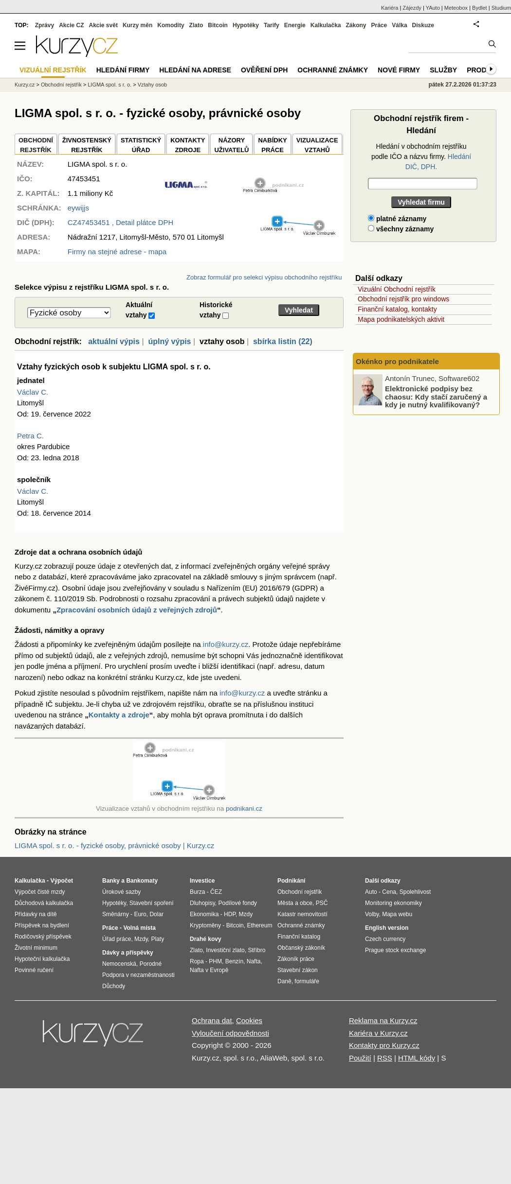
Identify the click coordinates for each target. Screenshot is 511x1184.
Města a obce (294, 903)
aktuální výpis (114, 341)
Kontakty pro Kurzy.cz (384, 1045)
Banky (111, 880)
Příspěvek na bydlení (42, 925)
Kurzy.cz (25, 84)
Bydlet (479, 8)
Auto (371, 891)
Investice (202, 880)
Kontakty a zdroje (119, 715)
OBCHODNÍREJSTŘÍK (35, 145)
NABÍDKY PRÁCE (272, 145)
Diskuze (423, 25)
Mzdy (141, 939)
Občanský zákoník (301, 947)
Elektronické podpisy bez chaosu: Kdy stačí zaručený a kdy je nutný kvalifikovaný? (436, 396)
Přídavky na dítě (36, 914)
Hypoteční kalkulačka (42, 959)
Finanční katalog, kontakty (397, 309)
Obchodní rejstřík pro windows (403, 299)
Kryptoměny (205, 925)
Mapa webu (397, 914)
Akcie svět (103, 25)
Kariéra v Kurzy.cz (378, 1033)
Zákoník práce (295, 959)
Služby (443, 70)
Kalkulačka (325, 25)
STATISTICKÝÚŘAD (141, 145)
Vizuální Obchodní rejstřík (397, 289)
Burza (197, 891)
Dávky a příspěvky (127, 952)
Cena (389, 891)
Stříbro (256, 950)
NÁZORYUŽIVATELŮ (231, 145)
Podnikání (291, 880)
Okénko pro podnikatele (397, 361)
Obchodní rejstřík (61, 84)
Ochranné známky (332, 70)
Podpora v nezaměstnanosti (138, 975)
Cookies (249, 1020)
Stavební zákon (297, 970)
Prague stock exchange (395, 950)
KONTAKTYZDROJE (187, 145)
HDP (230, 914)
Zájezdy (411, 8)
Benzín (234, 961)
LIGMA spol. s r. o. (109, 84)
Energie (295, 25)
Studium (501, 8)
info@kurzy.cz (225, 644)
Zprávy (44, 25)
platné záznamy (397, 219)
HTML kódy (416, 1058)
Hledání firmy (123, 70)
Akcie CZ (71, 25)
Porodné (151, 963)
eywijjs (78, 208)
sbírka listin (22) (282, 341)
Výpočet (61, 880)
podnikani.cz (244, 808)
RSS (384, 1058)
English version (386, 927)
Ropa (197, 961)
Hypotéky (246, 25)
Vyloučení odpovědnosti (230, 1033)
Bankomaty (142, 880)
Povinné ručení (34, 970)
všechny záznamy (401, 229)
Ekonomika (204, 914)
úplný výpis (169, 341)
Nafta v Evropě (209, 970)
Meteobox (456, 8)
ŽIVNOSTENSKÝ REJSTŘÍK (86, 145)
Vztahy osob (152, 84)
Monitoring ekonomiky (393, 903)
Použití (360, 1058)
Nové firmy (399, 70)
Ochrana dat (212, 1020)
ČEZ (216, 891)
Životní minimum (36, 947)
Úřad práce (116, 939)
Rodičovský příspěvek (43, 936)
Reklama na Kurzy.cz (383, 1020)
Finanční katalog (298, 936)
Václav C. (32, 392)
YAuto (433, 8)
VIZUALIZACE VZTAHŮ (317, 145)
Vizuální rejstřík (53, 70)
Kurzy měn (137, 25)
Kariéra (389, 8)
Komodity (170, 25)
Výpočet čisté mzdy (40, 891)
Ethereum (259, 925)
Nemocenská (119, 963)
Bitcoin (218, 25)
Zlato (196, 25)
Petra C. (30, 436)
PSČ (322, 903)
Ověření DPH (264, 70)
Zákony (356, 25)
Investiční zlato (225, 950)
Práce (379, 25)
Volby (372, 914)
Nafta (254, 961)
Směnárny (115, 914)
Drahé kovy (205, 939)
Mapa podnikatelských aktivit (401, 319)
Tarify (271, 25)
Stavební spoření (151, 903)
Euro (140, 914)
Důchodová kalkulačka (44, 903)
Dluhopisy (202, 903)
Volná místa (139, 927)
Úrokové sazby (121, 891)
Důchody (113, 986)
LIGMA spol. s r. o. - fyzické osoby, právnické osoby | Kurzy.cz (114, 845)
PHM (215, 961)
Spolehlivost (415, 891)
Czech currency (385, 939)
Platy (157, 939)
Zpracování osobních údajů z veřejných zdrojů (136, 610)
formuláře (306, 981)
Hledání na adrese (195, 70)
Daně (284, 981)
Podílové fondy (237, 903)
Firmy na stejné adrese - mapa (117, 251)
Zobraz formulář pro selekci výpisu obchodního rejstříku (264, 277)
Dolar (156, 914)
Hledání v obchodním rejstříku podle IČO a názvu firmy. (421, 156)
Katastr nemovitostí (302, 914)
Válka (399, 25)
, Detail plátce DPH (121, 222)
